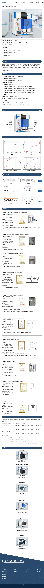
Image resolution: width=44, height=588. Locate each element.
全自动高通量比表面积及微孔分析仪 (22, 461)
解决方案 (38, 2)
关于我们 (4, 569)
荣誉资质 (4, 574)
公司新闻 (16, 571)
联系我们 (39, 569)
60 (22, 460)
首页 (10, 2)
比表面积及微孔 (12, 6)
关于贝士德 (17, 2)
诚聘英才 (4, 578)
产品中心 (31, 2)
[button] (21, 37)
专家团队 (4, 576)
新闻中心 (24, 2)
